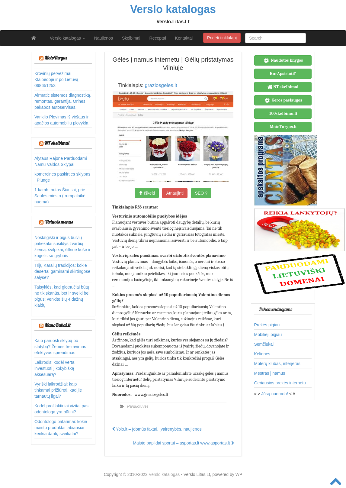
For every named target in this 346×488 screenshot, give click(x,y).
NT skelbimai (56, 143)
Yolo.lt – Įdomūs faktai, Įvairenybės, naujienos (157, 429)
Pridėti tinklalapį (222, 37)
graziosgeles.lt (161, 85)
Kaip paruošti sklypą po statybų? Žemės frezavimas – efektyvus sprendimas (62, 346)
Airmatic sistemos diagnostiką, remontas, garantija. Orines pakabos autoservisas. (62, 101)
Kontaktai (184, 38)
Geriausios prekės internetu (280, 382)
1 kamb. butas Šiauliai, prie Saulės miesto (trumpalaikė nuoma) (59, 195)
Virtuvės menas (58, 222)
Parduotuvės (138, 406)
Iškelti (147, 193)
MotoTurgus (55, 58)
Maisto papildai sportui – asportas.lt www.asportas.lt (183, 443)
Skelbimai (131, 38)
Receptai (157, 38)
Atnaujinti (175, 193)
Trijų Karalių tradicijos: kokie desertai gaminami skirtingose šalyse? (62, 271)
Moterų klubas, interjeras (277, 363)
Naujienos (103, 38)
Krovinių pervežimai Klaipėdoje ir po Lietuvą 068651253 (56, 79)
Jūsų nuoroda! (274, 393)
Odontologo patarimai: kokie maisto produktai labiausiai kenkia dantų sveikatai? (60, 427)
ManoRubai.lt (57, 325)
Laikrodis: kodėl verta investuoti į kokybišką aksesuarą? (54, 368)
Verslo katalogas (67, 38)
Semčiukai (264, 344)
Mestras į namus (269, 373)
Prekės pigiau (267, 324)
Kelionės (262, 353)
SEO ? (201, 193)
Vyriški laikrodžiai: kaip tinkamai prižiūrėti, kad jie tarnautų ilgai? (58, 390)
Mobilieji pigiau (268, 334)
